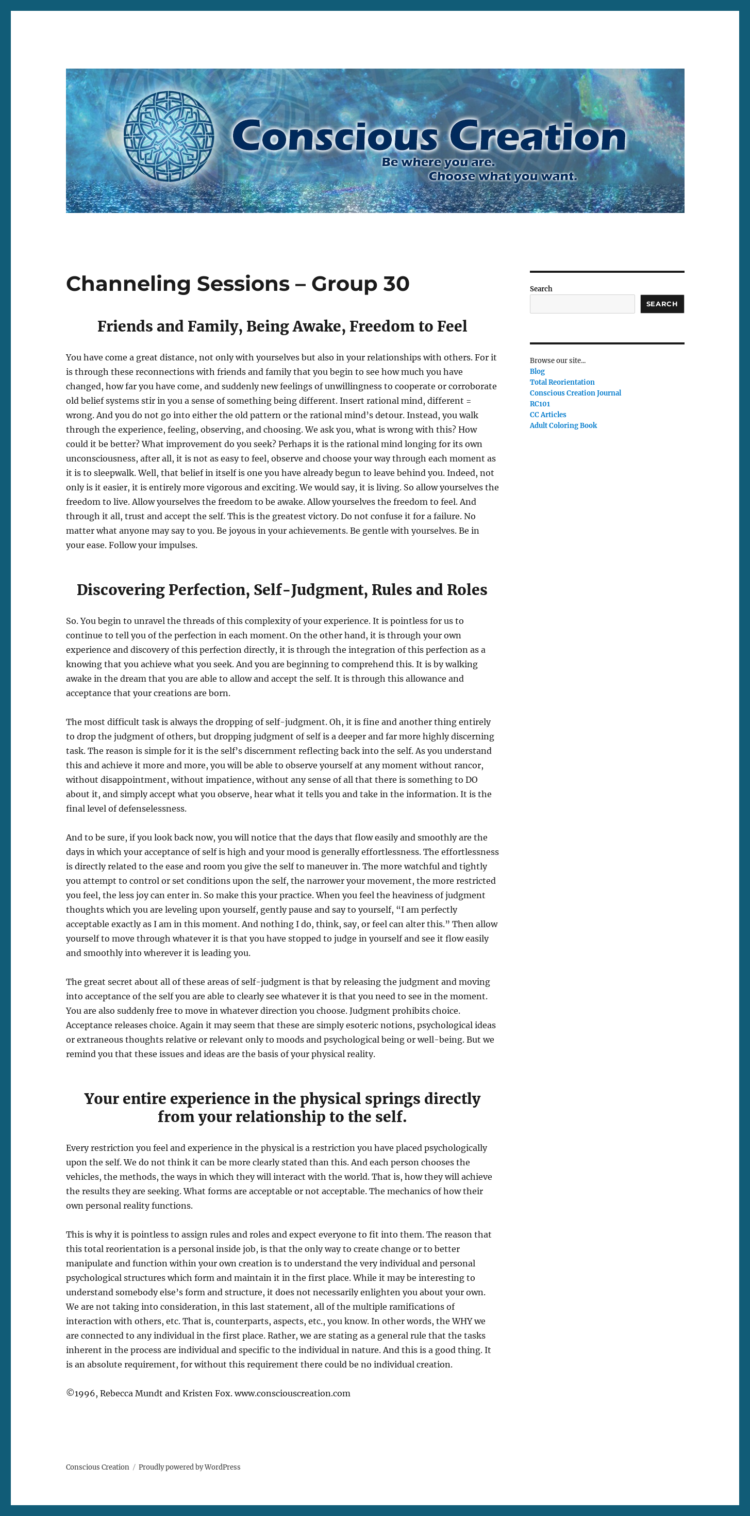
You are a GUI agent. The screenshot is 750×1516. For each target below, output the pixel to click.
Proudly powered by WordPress (190, 1467)
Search (541, 289)
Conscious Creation (97, 1467)
